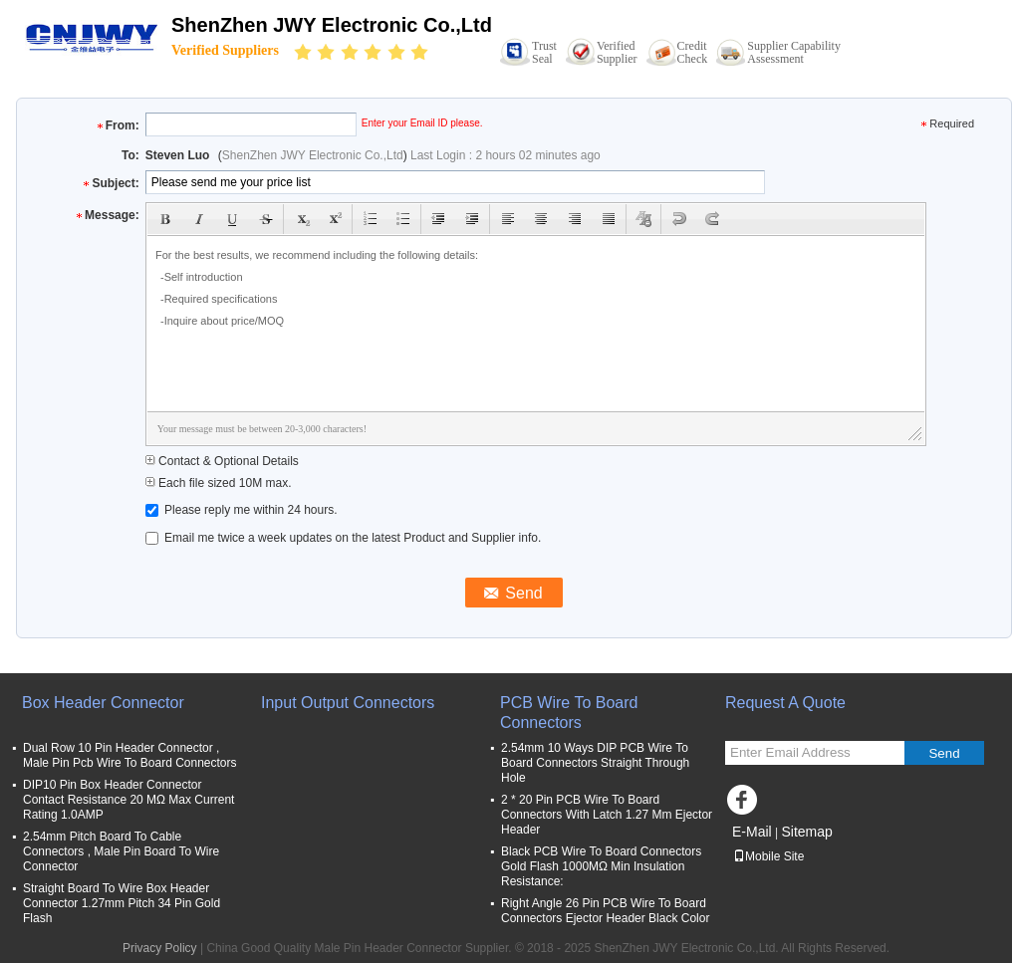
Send (943, 753)
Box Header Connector (103, 702)
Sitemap (806, 832)
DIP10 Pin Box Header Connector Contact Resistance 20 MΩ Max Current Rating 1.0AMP (128, 800)
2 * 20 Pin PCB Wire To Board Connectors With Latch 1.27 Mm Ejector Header (606, 815)
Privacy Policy (160, 948)
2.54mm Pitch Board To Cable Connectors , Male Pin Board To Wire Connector (121, 851)
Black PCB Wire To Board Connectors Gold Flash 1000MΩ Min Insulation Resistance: (601, 866)
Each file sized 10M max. (218, 483)
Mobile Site (768, 856)
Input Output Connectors (347, 702)
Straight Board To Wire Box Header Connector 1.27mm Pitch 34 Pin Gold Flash (121, 903)
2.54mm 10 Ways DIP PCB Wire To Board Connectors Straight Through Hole (595, 763)
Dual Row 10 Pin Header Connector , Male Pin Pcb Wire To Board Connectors (130, 755)
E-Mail (752, 832)
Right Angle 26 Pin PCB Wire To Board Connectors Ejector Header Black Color (605, 910)
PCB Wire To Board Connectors (568, 712)
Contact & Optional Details (222, 461)
